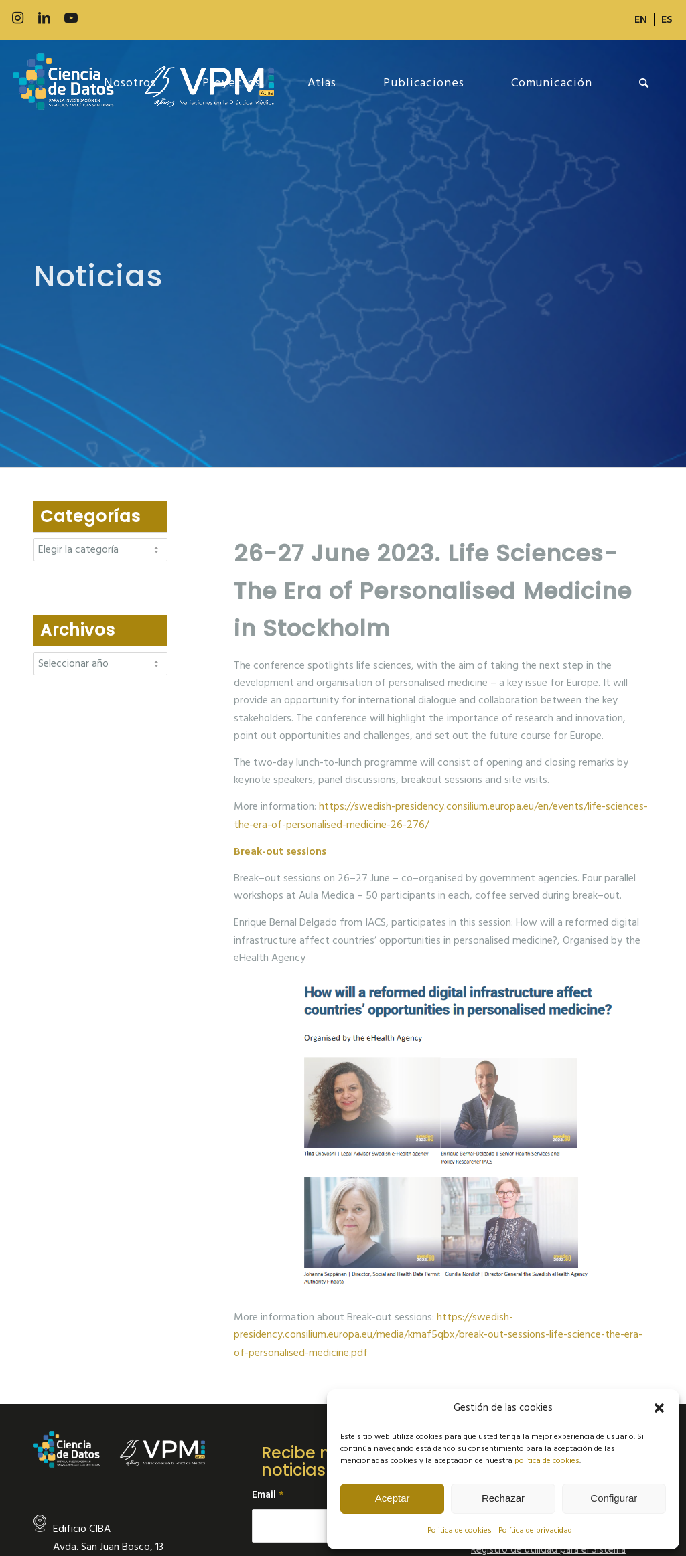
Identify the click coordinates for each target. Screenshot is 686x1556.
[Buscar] (644, 83)
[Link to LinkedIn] (44, 18)
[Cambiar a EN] (640, 19)
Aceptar (392, 1498)
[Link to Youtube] (71, 18)
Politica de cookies (459, 1530)
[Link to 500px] (98, 18)
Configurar (613, 1498)
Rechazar (503, 1498)
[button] (659, 1408)
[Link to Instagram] (17, 18)
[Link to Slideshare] (125, 18)
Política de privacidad (535, 1530)
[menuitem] (641, 19)
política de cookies (546, 1460)
